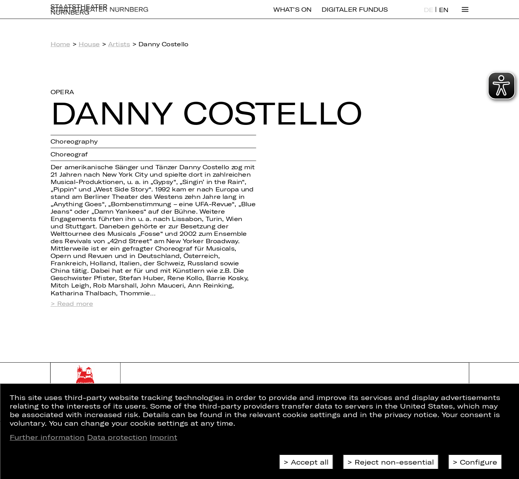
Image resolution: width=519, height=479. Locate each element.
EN (443, 15)
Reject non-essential (394, 462)
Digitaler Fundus (355, 15)
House (89, 43)
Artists (119, 43)
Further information (47, 437)
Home (60, 43)
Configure (478, 462)
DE (428, 15)
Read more (75, 303)
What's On (292, 15)
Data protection (117, 437)
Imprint (163, 437)
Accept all (310, 462)
